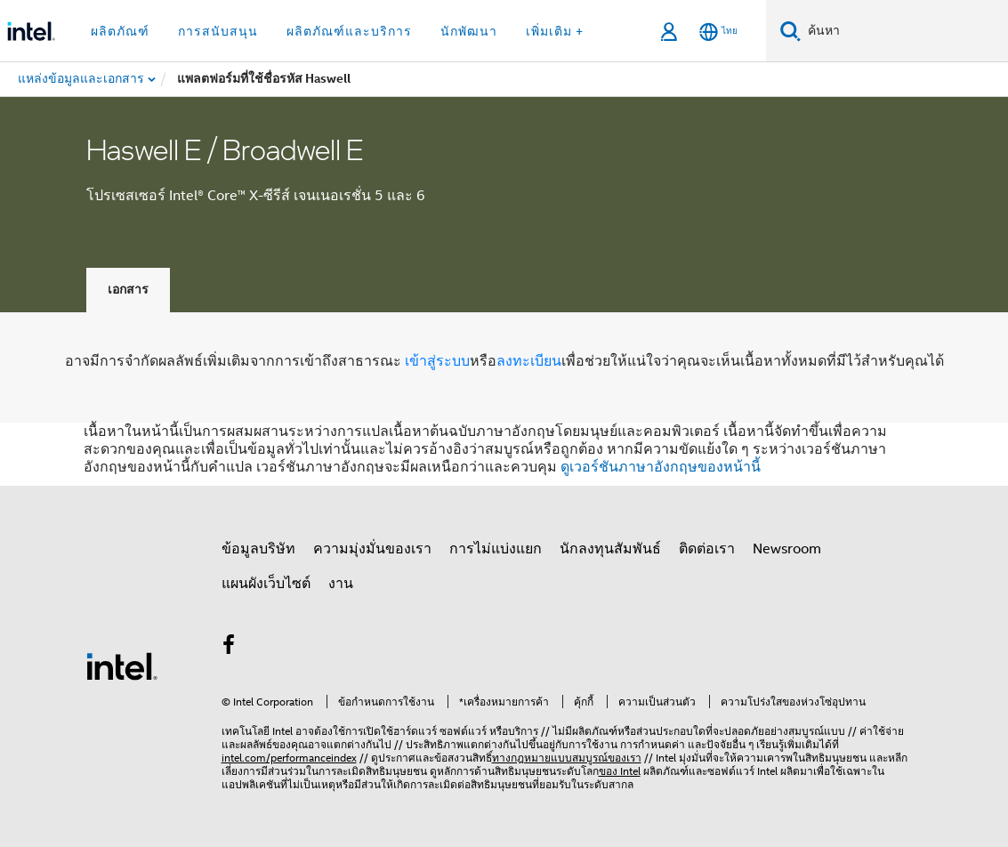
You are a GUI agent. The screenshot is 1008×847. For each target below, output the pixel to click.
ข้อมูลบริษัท (258, 549)
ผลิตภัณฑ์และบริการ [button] (349, 31)
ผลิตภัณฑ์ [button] (120, 31)
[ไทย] (718, 31)
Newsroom (787, 549)
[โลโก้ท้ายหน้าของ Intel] (121, 665)
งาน (340, 584)
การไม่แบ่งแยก (495, 549)
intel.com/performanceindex (289, 757)
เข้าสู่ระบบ (437, 361)
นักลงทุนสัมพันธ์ (610, 549)
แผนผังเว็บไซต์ (266, 584)
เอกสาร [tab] (128, 289)
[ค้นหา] (790, 31)
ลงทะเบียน (528, 361)
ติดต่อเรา (707, 549)
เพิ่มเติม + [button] (555, 31)
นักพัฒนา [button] (468, 31)
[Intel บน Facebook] (229, 648)
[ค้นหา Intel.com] (904, 31)
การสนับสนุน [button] (218, 31)
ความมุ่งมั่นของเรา (372, 549)
